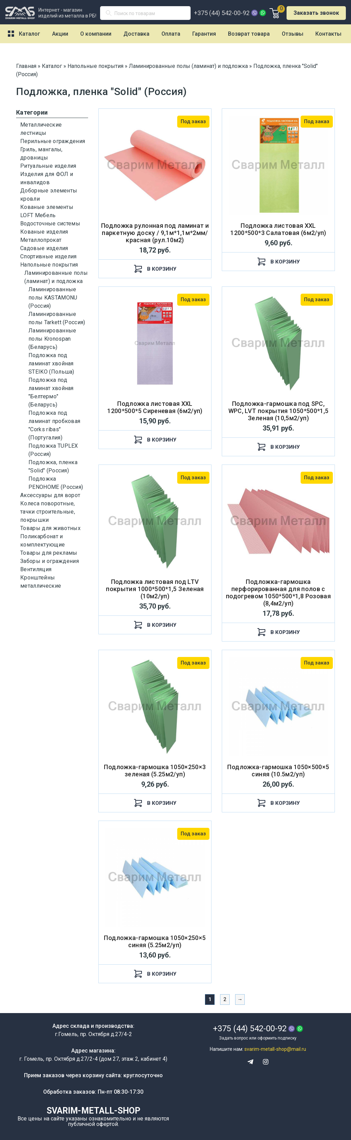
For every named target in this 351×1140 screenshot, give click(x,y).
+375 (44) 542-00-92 (222, 13)
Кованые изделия (44, 231)
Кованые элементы (46, 207)
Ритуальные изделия (48, 166)
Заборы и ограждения (49, 561)
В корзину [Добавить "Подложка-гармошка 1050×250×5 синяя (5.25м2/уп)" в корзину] (155, 974)
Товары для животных (50, 528)
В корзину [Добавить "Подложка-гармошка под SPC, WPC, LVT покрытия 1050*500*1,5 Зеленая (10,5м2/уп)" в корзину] (278, 447)
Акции (60, 34)
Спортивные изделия (48, 256)
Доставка (136, 34)
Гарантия (204, 34)
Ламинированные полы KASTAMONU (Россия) (52, 297)
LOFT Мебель (38, 215)
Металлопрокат (40, 240)
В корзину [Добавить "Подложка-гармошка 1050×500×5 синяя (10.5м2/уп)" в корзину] (278, 803)
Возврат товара (249, 34)
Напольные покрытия (49, 264)
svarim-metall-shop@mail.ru (275, 1049)
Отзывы (292, 34)
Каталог (29, 34)
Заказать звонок (316, 13)
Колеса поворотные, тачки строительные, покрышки (47, 511)
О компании (95, 34)
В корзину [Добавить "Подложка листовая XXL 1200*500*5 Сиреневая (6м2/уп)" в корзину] (155, 440)
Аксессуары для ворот (50, 495)
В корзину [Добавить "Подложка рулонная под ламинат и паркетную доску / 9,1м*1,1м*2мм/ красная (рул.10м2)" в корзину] (155, 269)
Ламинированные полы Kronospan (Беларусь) (52, 338)
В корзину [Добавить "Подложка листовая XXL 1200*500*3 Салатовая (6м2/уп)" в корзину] (278, 262)
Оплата (170, 34)
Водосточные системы (50, 223)
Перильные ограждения (52, 141)
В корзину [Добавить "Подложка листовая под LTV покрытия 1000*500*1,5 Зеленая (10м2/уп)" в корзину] (155, 625)
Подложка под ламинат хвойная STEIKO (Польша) (51, 363)
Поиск (111, 14)
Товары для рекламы (48, 553)
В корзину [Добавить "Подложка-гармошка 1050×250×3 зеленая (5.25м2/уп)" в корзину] (155, 803)
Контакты (328, 34)
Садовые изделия (44, 248)
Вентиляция (35, 569)
